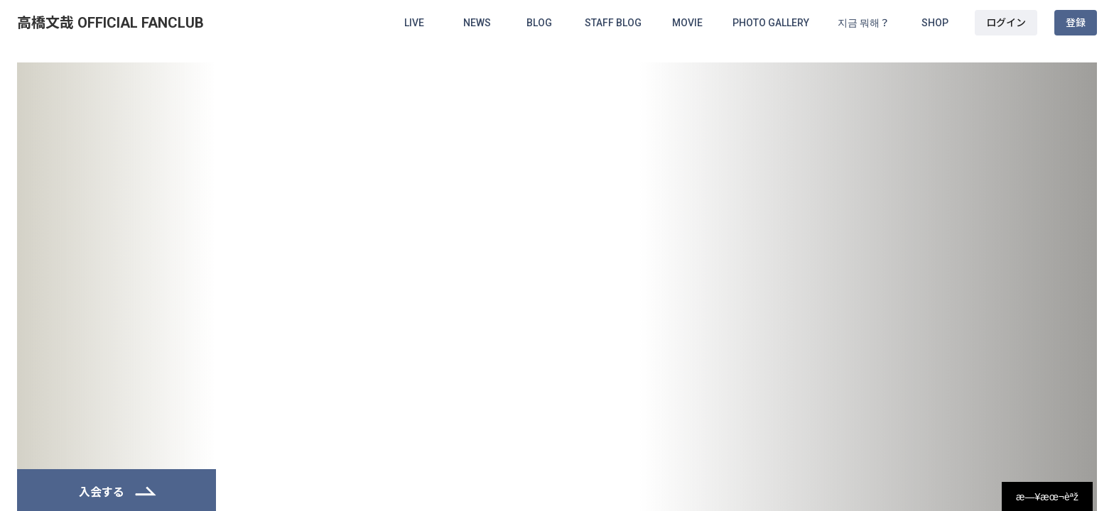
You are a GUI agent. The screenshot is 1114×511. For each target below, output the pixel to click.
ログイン (1006, 22)
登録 (1075, 22)
